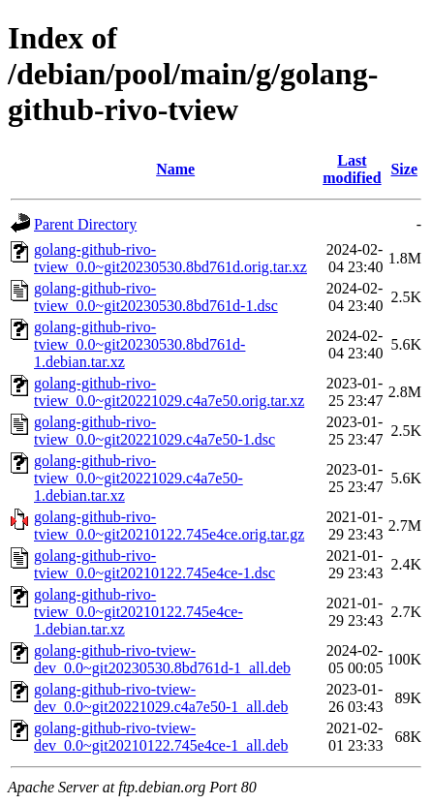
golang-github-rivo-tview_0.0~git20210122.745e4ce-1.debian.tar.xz (138, 611)
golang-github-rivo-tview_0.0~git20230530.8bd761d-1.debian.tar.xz (139, 344)
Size (403, 169)
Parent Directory (85, 224)
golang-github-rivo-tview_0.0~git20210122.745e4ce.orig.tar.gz (169, 525)
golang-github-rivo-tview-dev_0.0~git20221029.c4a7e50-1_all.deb (161, 698)
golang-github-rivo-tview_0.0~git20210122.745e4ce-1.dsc (154, 564)
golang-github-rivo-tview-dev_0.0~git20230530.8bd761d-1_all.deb (162, 659)
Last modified (352, 169)
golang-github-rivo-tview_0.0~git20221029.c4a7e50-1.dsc (154, 431)
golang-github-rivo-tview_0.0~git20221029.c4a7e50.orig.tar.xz (169, 392)
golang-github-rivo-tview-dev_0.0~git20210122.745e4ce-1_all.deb (161, 737)
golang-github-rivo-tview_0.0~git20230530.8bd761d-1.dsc (156, 297)
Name (175, 169)
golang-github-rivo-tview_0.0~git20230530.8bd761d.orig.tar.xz (170, 258)
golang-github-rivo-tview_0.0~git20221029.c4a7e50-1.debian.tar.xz (138, 478)
